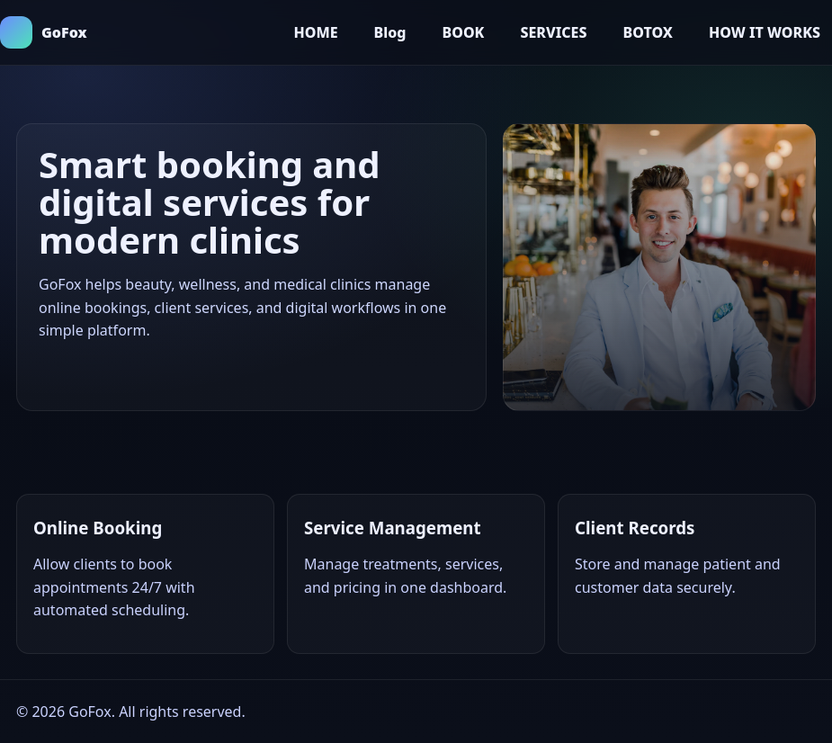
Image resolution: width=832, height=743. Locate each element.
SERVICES (553, 32)
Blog (390, 32)
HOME (315, 32)
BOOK (463, 32)
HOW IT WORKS (764, 32)
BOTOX (647, 32)
